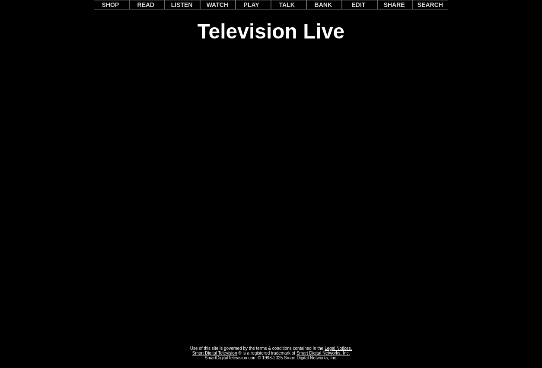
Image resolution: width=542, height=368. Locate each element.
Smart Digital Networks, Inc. (323, 353)
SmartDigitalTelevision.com (231, 357)
